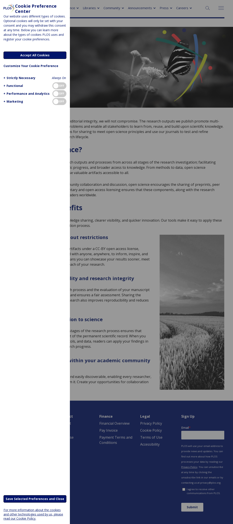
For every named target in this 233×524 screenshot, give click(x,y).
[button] (18, 78)
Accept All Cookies (35, 55)
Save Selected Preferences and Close (35, 499)
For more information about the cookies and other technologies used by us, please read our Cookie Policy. (33, 514)
